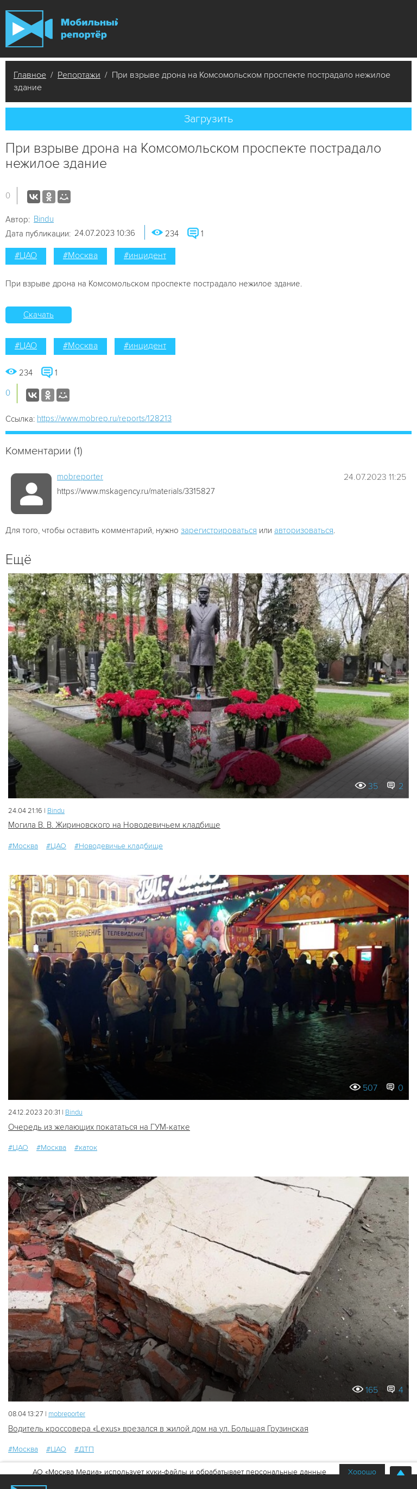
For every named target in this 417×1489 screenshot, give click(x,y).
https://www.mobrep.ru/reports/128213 (104, 418)
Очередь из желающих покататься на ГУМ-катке (99, 1127)
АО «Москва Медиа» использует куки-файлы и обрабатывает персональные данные (179, 1472)
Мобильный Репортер (61, 28)
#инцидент (145, 255)
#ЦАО (26, 255)
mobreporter (80, 476)
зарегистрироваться (219, 530)
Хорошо (362, 1472)
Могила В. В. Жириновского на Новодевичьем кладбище (114, 825)
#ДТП (84, 1449)
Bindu (44, 219)
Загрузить (208, 119)
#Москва (80, 255)
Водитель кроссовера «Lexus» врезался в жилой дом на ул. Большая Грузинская (158, 1429)
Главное (30, 75)
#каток (85, 1147)
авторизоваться (303, 530)
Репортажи (79, 75)
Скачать (38, 315)
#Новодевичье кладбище (118, 845)
